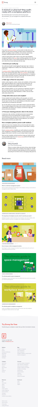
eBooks (3, 384)
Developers (4, 357)
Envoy (15, 58)
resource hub (20, 136)
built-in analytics (23, 72)
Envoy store (4, 394)
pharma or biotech (12, 50)
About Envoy (4, 363)
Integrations (4, 356)
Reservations (4, 353)
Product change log (5, 390)
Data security (4, 367)
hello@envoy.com (9, 341)
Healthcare (19, 373)
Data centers (19, 374)
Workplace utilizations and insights (23, 367)
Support (18, 384)
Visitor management (20, 350)
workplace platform (7, 71)
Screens (3, 350)
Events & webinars (5, 391)
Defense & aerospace (21, 376)
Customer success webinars (6, 396)
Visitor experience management (22, 364)
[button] (35, 2)
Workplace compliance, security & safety (24, 353)
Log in (18, 381)
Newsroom (4, 364)
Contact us (4, 370)
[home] (5, 2)
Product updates (5, 388)
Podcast (3, 387)
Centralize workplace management (23, 363)
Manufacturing (20, 370)
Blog (2, 381)
